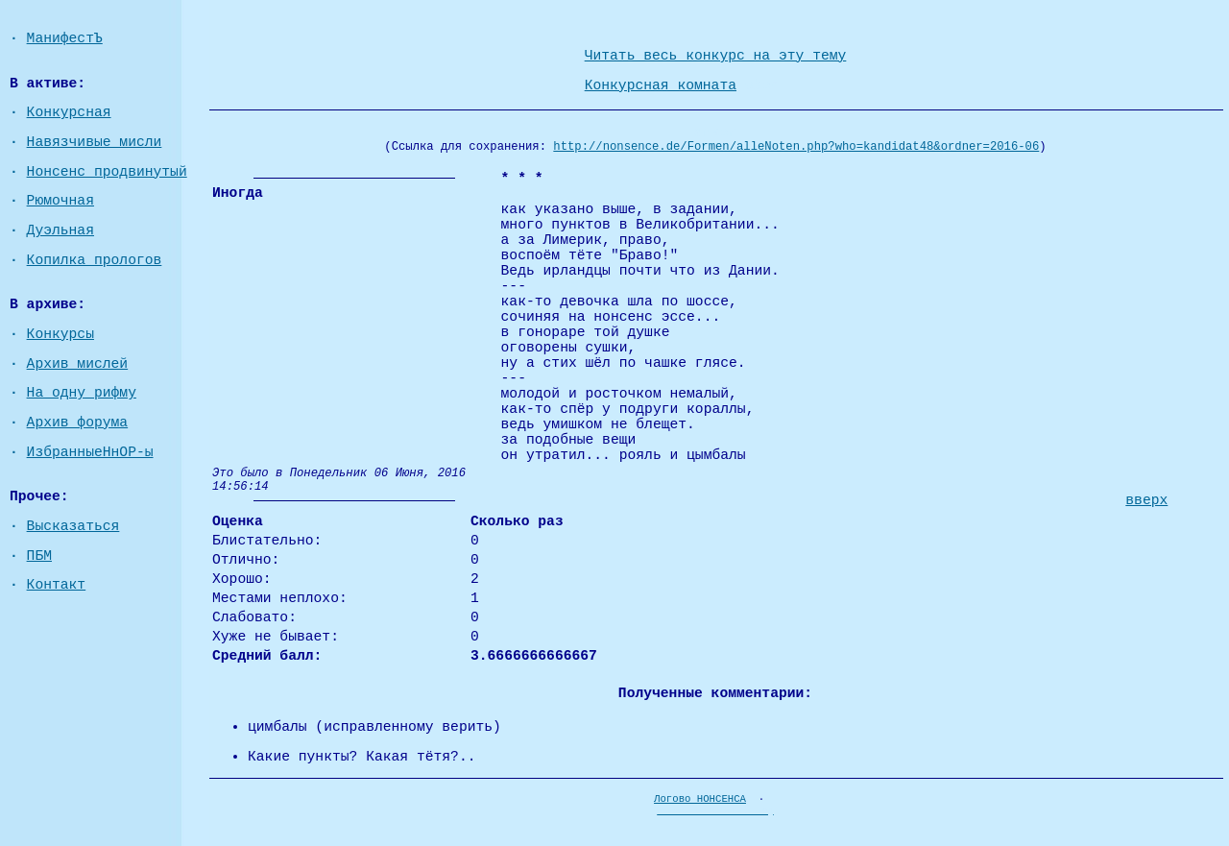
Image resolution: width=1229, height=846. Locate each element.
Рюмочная (60, 200)
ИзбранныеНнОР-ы (90, 452)
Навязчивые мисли (94, 142)
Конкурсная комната (660, 85)
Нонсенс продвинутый (107, 172)
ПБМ (39, 556)
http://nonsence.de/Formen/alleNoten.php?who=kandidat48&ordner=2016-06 (796, 147)
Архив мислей (78, 364)
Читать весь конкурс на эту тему (716, 55)
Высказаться (73, 526)
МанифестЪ (65, 38)
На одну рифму (81, 392)
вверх (1146, 500)
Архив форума (78, 422)
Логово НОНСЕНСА (700, 799)
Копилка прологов (94, 260)
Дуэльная (60, 230)
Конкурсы (60, 334)
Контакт (56, 584)
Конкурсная (69, 112)
